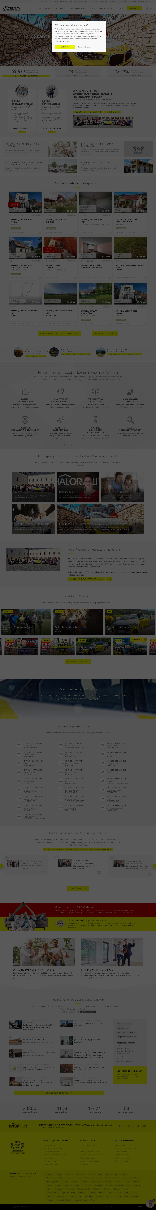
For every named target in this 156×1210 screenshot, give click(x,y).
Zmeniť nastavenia (84, 47)
